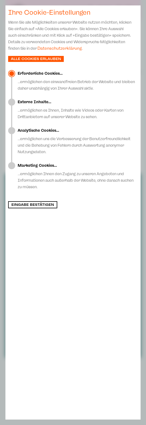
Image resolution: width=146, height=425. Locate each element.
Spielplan (73, 10)
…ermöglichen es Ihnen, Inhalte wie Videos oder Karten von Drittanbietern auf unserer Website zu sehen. (78, 109)
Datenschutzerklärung (59, 48)
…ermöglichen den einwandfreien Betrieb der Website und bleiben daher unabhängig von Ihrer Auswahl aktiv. (78, 81)
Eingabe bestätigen (32, 205)
